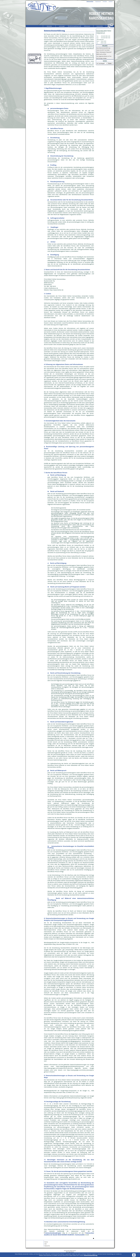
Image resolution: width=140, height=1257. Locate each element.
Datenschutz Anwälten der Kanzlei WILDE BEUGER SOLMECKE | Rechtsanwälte (69, 1234)
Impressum (98, 1)
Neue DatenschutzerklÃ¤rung (103, 48)
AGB (45, 1244)
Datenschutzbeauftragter (53, 1233)
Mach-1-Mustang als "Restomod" (104, 52)
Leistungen (62, 26)
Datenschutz (90, 1)
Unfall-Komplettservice (74, 26)
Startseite (49, 26)
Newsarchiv (47, 1245)
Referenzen (87, 26)
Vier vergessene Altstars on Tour (103, 56)
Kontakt (105, 1)
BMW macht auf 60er (101, 54)
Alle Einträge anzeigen (101, 58)
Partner (46, 1242)
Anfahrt (111, 1)
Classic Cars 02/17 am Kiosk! (103, 50)
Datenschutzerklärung (90, 1255)
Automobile (100, 26)
